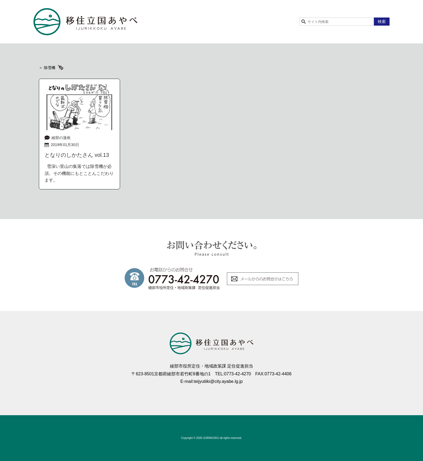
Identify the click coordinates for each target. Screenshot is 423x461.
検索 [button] (382, 21)
